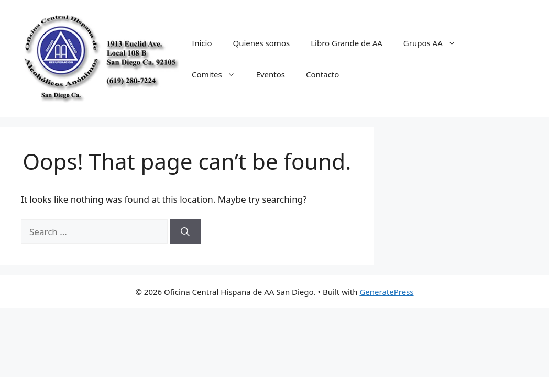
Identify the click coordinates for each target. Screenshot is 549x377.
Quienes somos (261, 43)
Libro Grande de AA (346, 43)
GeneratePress (386, 291)
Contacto (322, 74)
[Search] (185, 232)
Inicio (202, 43)
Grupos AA (434, 43)
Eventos (270, 74)
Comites (219, 74)
